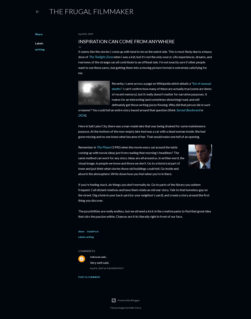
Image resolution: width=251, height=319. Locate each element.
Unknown (95, 256)
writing (40, 49)
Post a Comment (89, 277)
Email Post (93, 231)
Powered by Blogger (125, 300)
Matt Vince (135, 307)
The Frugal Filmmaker (91, 11)
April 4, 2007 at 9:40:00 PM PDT (107, 268)
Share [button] (39, 34)
